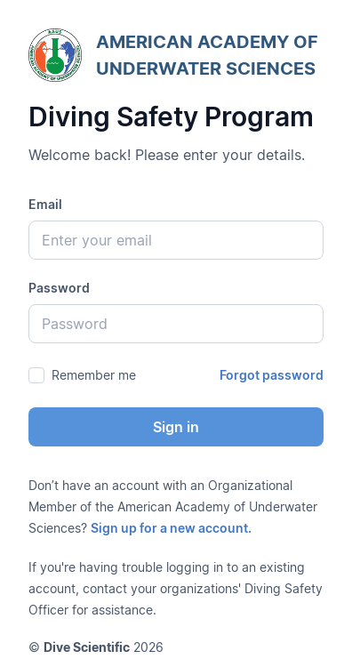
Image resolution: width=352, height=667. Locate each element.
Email (45, 204)
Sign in (176, 427)
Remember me (94, 374)
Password (59, 287)
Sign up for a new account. (171, 527)
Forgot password (272, 374)
